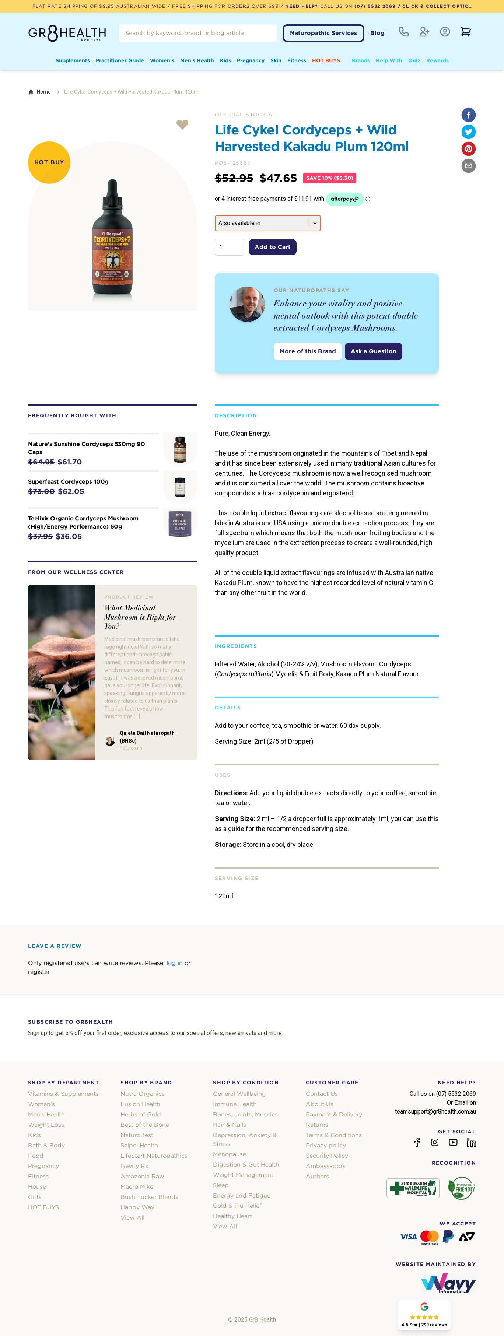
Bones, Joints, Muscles (245, 1114)
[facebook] (468, 115)
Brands (361, 60)
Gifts (35, 1196)
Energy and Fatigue (241, 1195)
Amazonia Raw (142, 1176)
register (39, 971)
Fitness (296, 60)
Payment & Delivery (334, 1114)
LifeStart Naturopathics (154, 1155)
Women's (162, 60)
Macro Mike (136, 1186)
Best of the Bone (144, 1124)
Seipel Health (139, 1145)
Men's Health (197, 60)
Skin (275, 60)
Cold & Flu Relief (237, 1205)
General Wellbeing (239, 1093)
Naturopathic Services (323, 32)
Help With (389, 60)
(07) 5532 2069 (375, 6)
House (37, 1186)
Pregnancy (251, 60)
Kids (225, 60)
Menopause (229, 1154)
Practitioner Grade (120, 60)
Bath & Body (46, 1145)
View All (132, 1217)
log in (175, 963)
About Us (319, 1104)
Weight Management (243, 1174)
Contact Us (322, 1093)
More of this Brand (308, 351)
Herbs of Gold (140, 1114)
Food (35, 1155)
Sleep (221, 1185)
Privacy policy (326, 1145)
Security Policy (327, 1155)
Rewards (437, 60)
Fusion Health (140, 1104)
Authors (317, 1176)
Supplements (73, 60)
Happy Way (137, 1207)
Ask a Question (373, 351)
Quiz (414, 60)
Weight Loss (46, 1124)
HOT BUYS (326, 60)
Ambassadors (326, 1166)
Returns (317, 1124)
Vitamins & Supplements (63, 1093)
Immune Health (235, 1104)
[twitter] (468, 132)
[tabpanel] (112, 226)
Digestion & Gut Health (246, 1164)
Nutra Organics (142, 1093)
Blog (377, 32)
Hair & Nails (229, 1124)
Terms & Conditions (334, 1135)
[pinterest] (468, 148)
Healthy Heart (232, 1216)
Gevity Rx (134, 1166)
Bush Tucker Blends (149, 1196)
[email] (468, 165)
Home (39, 92)
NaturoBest (136, 1135)
